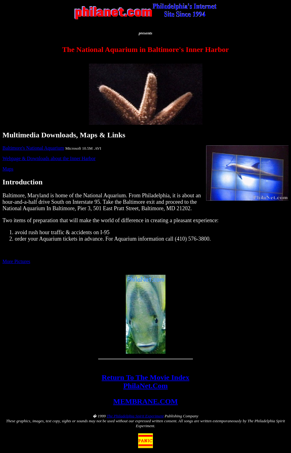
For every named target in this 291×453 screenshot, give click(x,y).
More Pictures (16, 261)
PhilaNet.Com (145, 386)
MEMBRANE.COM (145, 401)
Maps (8, 168)
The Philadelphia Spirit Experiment (135, 416)
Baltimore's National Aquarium (33, 148)
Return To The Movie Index (145, 377)
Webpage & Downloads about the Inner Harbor (49, 158)
